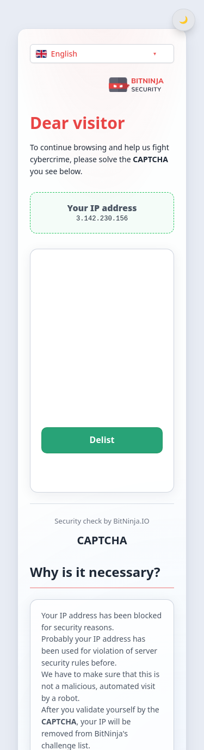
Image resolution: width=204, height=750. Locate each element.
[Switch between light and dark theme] (183, 20)
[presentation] (102, 353)
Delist (102, 440)
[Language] (102, 53)
